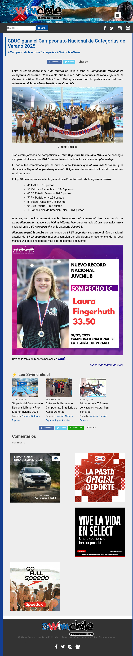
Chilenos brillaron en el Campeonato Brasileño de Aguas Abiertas (61, 407)
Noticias (26, 416)
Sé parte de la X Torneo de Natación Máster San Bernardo (94, 407)
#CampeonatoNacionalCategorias (32, 52)
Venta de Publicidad (48, 637)
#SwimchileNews (69, 52)
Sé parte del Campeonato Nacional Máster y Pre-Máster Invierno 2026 (27, 407)
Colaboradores (107, 637)
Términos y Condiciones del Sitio (79, 637)
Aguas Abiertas (62, 420)
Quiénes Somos (27, 637)
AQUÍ (61, 359)
